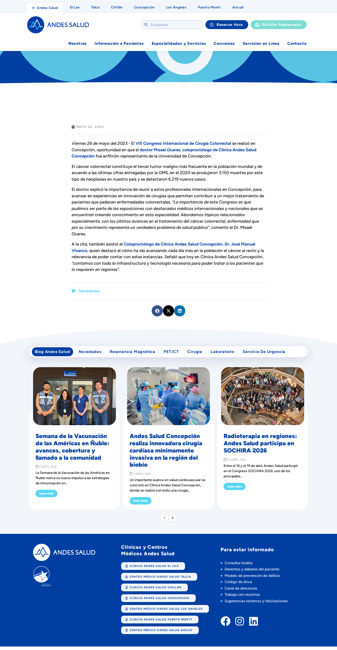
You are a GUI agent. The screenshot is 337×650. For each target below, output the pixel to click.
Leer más (46, 497)
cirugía (201, 353)
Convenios (224, 44)
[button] (157, 311)
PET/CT (176, 353)
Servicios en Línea (261, 44)
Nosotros (77, 44)
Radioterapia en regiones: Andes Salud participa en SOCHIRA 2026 (260, 446)
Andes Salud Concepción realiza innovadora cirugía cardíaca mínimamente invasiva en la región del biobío (166, 454)
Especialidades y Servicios (179, 44)
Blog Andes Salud (53, 353)
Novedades (89, 291)
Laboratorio (230, 353)
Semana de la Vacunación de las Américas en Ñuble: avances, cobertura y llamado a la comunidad (72, 450)
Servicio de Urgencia (273, 353)
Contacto (296, 44)
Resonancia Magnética (136, 353)
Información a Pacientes (119, 44)
